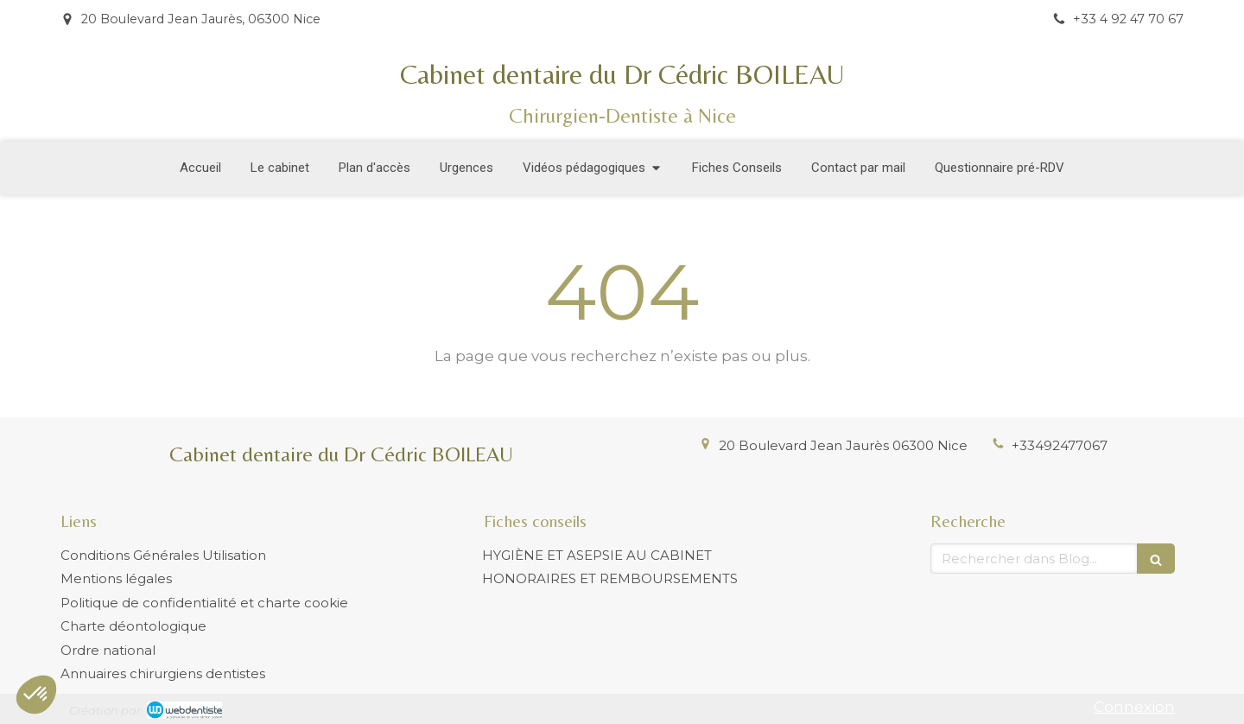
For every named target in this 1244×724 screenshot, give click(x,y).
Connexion (1134, 706)
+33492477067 (1060, 445)
